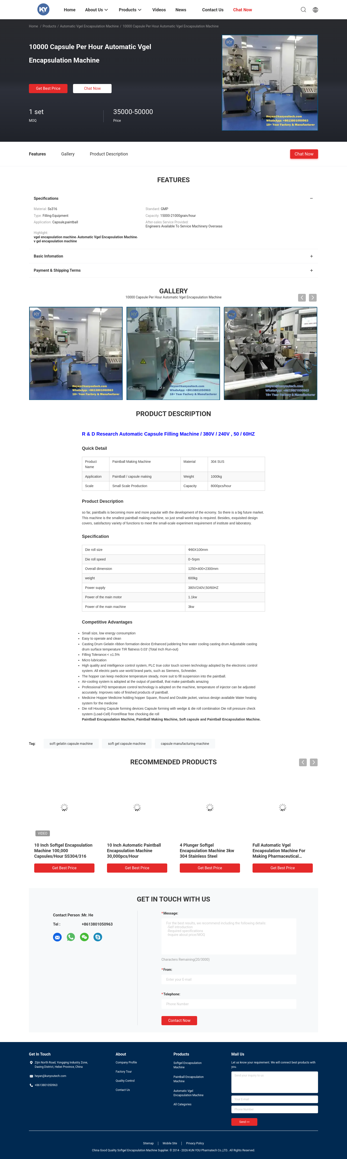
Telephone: (171, 994)
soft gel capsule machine (127, 744)
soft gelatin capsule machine (71, 744)
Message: (170, 913)
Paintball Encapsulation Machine (189, 1079)
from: (167, 970)
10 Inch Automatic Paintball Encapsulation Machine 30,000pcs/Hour (134, 851)
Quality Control (125, 1080)
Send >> (244, 1122)
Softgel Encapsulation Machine (188, 1065)
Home (33, 26)
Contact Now (179, 1020)
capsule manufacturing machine (185, 744)
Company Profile (126, 1062)
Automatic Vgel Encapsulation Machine (89, 26)
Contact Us (123, 1090)
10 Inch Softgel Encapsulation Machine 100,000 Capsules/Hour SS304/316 (63, 851)
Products (49, 26)
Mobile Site (170, 1143)
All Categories (182, 1104)
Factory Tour (124, 1071)
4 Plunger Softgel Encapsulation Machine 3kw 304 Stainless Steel (207, 851)
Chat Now (92, 88)
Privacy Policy (195, 1143)
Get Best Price (48, 88)
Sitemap (148, 1143)
